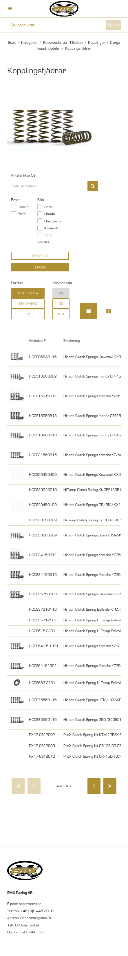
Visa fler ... (45, 242)
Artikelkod (36, 340)
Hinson (23, 206)
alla (60, 314)
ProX (22, 213)
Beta (48, 206)
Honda (49, 213)
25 (61, 293)
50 (61, 304)
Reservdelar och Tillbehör (63, 42)
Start (12, 42)
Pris (28, 314)
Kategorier (29, 42)
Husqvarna (52, 221)
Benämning (28, 304)
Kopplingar (96, 42)
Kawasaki (51, 228)
